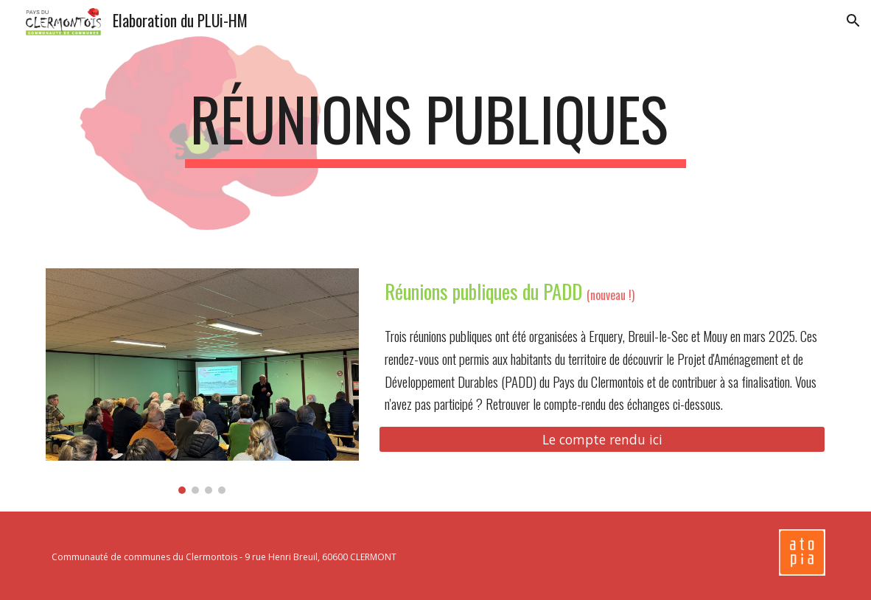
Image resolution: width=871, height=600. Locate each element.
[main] (436, 125)
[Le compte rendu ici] (602, 440)
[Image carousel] (202, 381)
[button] (853, 20)
